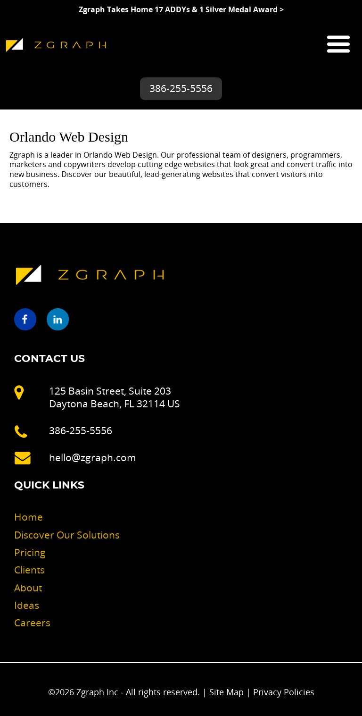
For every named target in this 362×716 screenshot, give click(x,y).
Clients (29, 569)
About (28, 587)
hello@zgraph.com (92, 457)
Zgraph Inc (98, 692)
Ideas (26, 605)
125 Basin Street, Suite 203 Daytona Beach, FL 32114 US (114, 397)
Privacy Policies (283, 692)
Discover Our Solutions (67, 534)
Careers (32, 622)
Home (28, 516)
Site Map (226, 692)
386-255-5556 (181, 88)
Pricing (30, 552)
